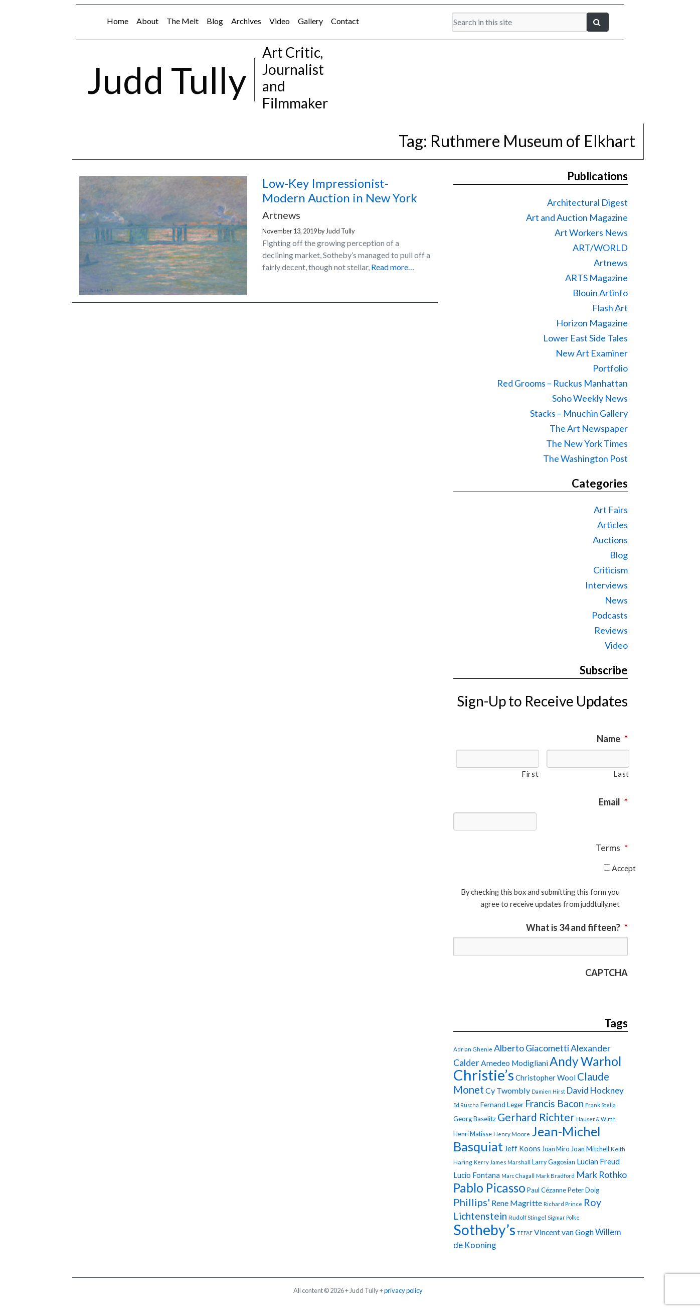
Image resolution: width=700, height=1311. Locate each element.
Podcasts (610, 615)
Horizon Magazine (592, 322)
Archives (246, 21)
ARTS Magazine (596, 277)
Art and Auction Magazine (577, 217)
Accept (624, 868)
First (530, 774)
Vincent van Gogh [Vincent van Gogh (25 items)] (564, 1232)
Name (612, 738)
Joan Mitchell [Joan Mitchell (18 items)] (590, 1149)
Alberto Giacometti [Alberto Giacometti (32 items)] (531, 1047)
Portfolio (610, 368)
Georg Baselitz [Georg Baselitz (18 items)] (474, 1119)
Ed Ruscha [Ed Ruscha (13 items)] (466, 1105)
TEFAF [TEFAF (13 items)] (525, 1233)
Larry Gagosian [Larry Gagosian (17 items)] (553, 1162)
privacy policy (403, 1290)
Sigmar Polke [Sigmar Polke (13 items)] (564, 1217)
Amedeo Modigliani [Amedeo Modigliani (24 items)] (514, 1062)
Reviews (611, 630)
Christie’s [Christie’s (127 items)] (483, 1075)
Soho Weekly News (590, 398)
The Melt (182, 21)
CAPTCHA (606, 972)
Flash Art (610, 307)
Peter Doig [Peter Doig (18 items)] (583, 1190)
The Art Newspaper (589, 428)
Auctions (610, 539)
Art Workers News (591, 232)
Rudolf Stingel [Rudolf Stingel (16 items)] (527, 1217)
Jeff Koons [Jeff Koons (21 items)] (522, 1148)
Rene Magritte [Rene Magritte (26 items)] (516, 1203)
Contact (345, 21)
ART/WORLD (600, 247)
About (147, 21)
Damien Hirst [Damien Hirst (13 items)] (548, 1091)
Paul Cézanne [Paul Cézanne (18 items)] (546, 1190)
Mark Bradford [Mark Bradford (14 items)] (555, 1175)
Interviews (606, 584)
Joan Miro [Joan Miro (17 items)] (555, 1149)
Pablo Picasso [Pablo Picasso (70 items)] (489, 1187)
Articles (612, 524)
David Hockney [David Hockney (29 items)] (595, 1090)
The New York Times (587, 443)
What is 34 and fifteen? (577, 927)
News (616, 600)
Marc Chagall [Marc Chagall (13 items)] (518, 1175)
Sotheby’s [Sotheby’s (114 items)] (484, 1229)
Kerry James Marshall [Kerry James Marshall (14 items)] (502, 1162)
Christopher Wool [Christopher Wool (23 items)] (545, 1077)
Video (279, 21)
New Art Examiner (592, 353)
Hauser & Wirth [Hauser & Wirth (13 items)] (596, 1119)
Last (621, 774)
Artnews (611, 262)
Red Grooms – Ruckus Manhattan (562, 383)
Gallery (310, 21)
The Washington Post (585, 458)
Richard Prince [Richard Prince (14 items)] (563, 1204)
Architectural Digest (587, 202)
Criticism (610, 569)
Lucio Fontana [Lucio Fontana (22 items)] (476, 1174)
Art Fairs (611, 509)
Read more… (392, 267)
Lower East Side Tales (585, 337)
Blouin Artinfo (600, 292)
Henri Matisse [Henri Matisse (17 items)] (472, 1134)
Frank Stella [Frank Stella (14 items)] (600, 1105)
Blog (215, 21)
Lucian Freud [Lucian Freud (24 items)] (598, 1161)
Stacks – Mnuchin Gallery (579, 413)
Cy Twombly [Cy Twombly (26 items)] (507, 1090)
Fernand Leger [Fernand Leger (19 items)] (501, 1105)
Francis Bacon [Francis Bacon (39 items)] (554, 1103)
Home (117, 21)
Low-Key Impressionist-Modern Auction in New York (339, 190)
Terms (612, 847)
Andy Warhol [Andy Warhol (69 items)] (585, 1061)
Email (613, 801)
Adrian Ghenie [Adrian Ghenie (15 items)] (472, 1049)
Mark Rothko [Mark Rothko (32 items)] (601, 1174)
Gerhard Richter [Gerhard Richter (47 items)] (536, 1117)
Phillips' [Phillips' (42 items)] (471, 1202)
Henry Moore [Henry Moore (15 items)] (511, 1134)
